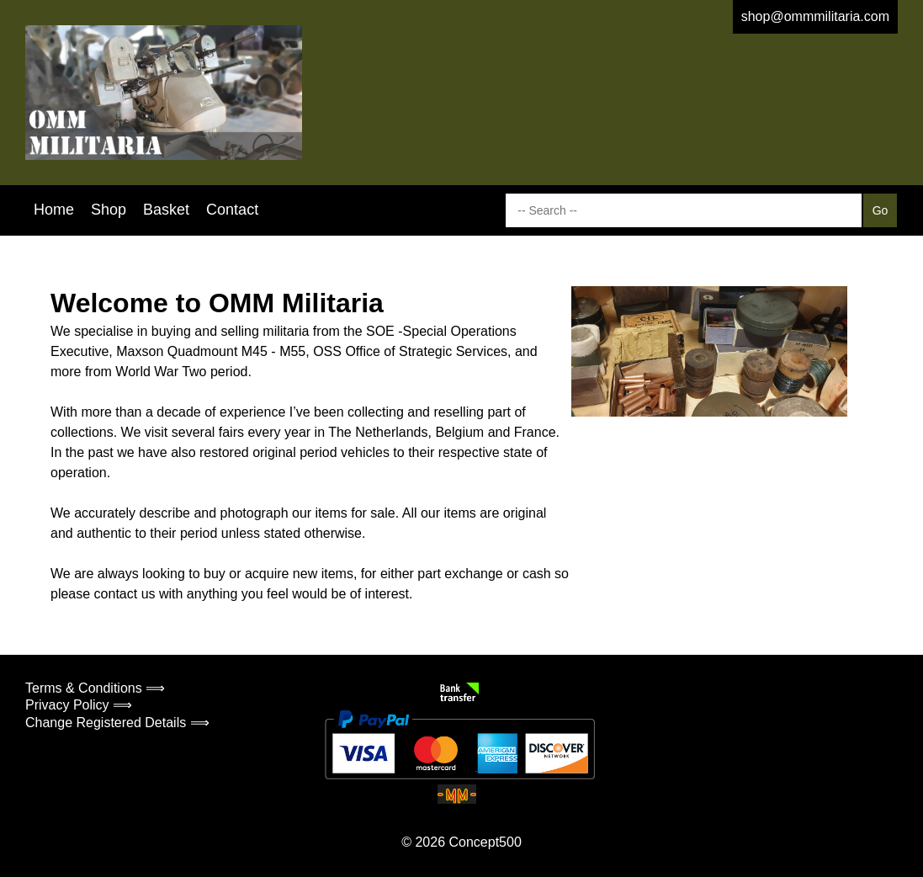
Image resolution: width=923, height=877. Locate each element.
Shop (108, 209)
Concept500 (484, 842)
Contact (232, 209)
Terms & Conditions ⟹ (95, 688)
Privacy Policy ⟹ (78, 705)
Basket (166, 209)
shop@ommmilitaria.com (815, 16)
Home (54, 209)
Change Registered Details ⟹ (117, 722)
